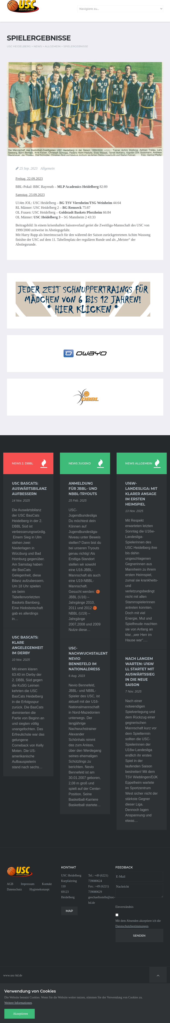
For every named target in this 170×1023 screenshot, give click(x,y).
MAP (69, 911)
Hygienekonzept (40, 889)
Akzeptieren (20, 1013)
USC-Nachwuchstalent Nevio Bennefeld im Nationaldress (85, 658)
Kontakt (47, 884)
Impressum (27, 884)
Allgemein (48, 168)
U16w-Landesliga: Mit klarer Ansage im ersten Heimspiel (141, 493)
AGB (10, 884)
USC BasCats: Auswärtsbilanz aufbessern (28, 488)
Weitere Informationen (18, 1002)
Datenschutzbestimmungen (132, 926)
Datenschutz (14, 889)
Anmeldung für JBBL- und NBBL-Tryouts (83, 488)
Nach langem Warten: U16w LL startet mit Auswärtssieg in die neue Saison (140, 672)
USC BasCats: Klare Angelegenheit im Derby (27, 645)
